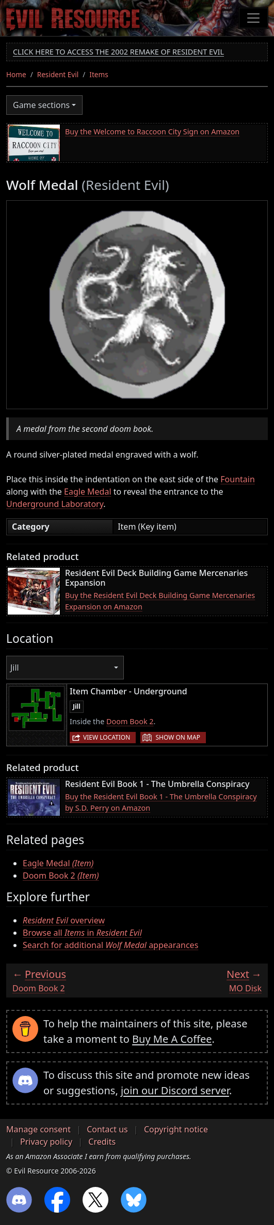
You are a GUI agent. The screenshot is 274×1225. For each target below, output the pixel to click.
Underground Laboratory (54, 504)
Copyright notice (176, 1129)
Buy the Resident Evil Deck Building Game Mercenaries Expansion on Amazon (160, 600)
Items (98, 74)
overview (64, 920)
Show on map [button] (177, 737)
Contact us (107, 1129)
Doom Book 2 (130, 721)
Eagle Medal (87, 491)
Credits (102, 1141)
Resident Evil (58, 74)
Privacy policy (46, 1141)
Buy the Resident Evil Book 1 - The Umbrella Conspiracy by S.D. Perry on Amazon (160, 802)
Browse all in (82, 932)
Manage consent (38, 1129)
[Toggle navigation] (253, 18)
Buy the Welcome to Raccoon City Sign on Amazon (152, 131)
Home (16, 74)
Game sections (41, 105)
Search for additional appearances (110, 945)
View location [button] (106, 737)
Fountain (237, 479)
